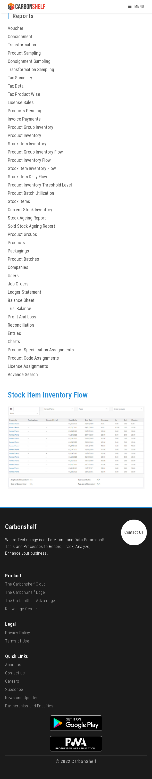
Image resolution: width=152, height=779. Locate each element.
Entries (14, 333)
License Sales (21, 102)
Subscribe (14, 689)
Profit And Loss (22, 316)
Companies (18, 267)
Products (16, 242)
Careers (12, 681)
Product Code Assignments (33, 358)
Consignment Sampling (29, 61)
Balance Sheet (21, 300)
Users (13, 275)
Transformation (22, 44)
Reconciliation (21, 325)
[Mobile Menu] (136, 6)
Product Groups (22, 234)
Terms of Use (17, 641)
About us (13, 664)
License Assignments (28, 366)
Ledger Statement (24, 292)
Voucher (15, 28)
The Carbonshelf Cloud (25, 584)
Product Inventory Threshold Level (40, 185)
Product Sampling (24, 53)
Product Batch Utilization (31, 193)
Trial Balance (19, 308)
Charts (14, 341)
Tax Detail (17, 86)
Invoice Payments (24, 119)
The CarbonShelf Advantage (30, 600)
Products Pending (24, 110)
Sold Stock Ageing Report (31, 226)
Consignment (20, 36)
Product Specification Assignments (41, 349)
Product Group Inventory (30, 127)
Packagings (18, 250)
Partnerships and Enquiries (29, 706)
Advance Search (23, 374)
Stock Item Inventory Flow (32, 168)
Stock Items (19, 201)
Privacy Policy (17, 632)
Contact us (15, 673)
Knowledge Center (21, 608)
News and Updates (21, 697)
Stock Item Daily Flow (27, 176)
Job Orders (18, 283)
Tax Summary (20, 77)
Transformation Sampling (31, 69)
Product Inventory (24, 135)
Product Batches (23, 259)
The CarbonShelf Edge (25, 592)
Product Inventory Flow (29, 160)
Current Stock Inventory (30, 209)
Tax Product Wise (24, 94)
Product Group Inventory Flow (35, 152)
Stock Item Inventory (27, 143)
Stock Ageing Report (27, 218)
